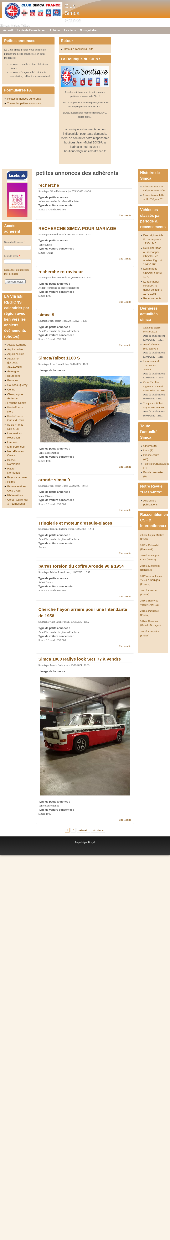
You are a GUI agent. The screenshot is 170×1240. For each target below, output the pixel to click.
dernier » (98, 830)
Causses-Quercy (17, 385)
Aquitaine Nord (16, 349)
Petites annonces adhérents (24, 98)
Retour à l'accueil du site (78, 49)
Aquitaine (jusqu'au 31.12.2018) (14, 362)
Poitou (11, 481)
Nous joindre (88, 30)
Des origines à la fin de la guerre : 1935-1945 (153, 239)
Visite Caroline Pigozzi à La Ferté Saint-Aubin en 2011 (154, 386)
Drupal (91, 842)
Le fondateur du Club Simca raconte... (151, 365)
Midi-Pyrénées (16, 446)
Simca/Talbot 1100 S (59, 358)
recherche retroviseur (60, 271)
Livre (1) (148, 450)
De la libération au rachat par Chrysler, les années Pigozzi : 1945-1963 (153, 256)
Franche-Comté (16, 402)
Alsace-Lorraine (16, 344)
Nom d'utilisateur (14, 242)
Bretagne (12, 380)
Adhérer (55, 30)
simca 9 (46, 314)
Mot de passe (12, 255)
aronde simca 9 (54, 479)
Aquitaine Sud (15, 354)
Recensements (152, 298)
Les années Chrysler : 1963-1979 (153, 272)
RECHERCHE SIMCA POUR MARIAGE (77, 228)
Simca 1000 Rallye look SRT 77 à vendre (79, 659)
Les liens (70, 30)
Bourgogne (14, 375)
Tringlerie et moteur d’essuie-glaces (75, 523)
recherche (48, 185)
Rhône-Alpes (15, 495)
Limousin (12, 442)
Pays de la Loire (17, 477)
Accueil (8, 30)
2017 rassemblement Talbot (151, 580)
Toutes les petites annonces (24, 103)
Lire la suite (125, 215)
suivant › (83, 830)
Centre (11, 389)
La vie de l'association (31, 30)
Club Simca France (73, 13)
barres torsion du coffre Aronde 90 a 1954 (81, 566)
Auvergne (13, 371)
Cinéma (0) (150, 445)
